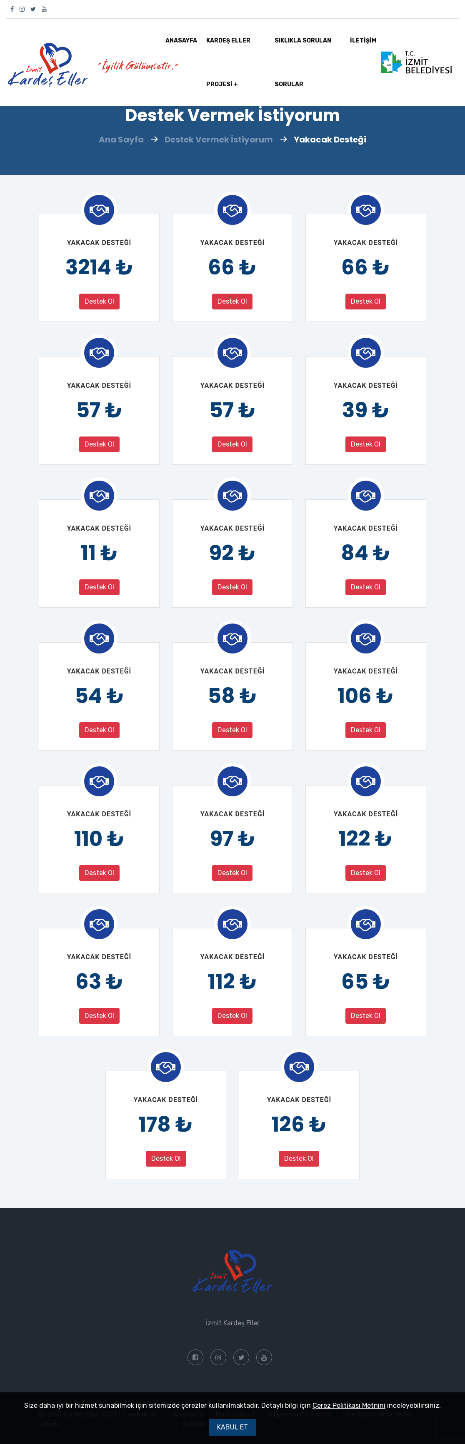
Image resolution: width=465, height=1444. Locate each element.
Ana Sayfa (121, 139)
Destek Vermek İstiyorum (219, 139)
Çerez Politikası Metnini (348, 1405)
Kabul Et (232, 1427)
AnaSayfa (181, 40)
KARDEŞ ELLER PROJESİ (228, 71)
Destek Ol (99, 301)
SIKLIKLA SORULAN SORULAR (303, 62)
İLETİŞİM (363, 40)
